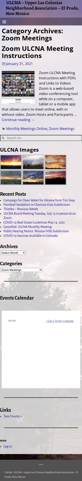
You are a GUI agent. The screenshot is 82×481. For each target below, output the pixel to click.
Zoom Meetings (62, 128)
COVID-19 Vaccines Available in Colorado (30, 235)
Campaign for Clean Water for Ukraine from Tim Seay (39, 200)
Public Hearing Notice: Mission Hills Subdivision (36, 231)
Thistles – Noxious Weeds (20, 209)
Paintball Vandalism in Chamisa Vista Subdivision (36, 204)
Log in (7, 446)
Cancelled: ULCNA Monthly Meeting (27, 227)
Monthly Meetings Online (26, 128)
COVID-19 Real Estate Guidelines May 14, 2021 (34, 222)
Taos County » (12, 416)
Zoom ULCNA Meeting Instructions (37, 52)
